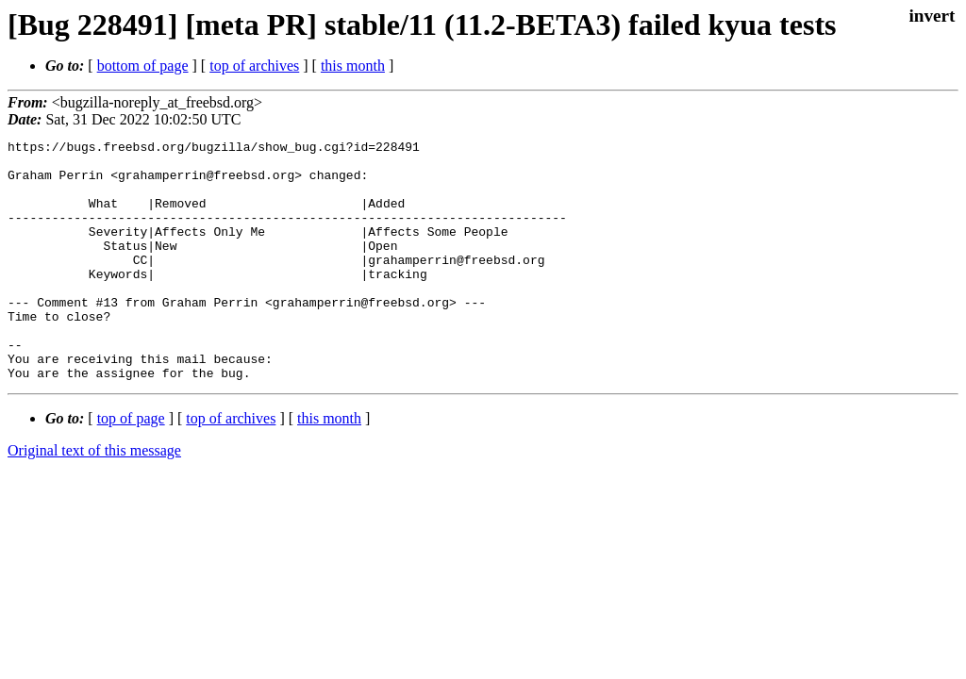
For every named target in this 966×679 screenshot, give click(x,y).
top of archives (254, 66)
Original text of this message (94, 498)
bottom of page (143, 66)
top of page (131, 466)
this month (353, 66)
